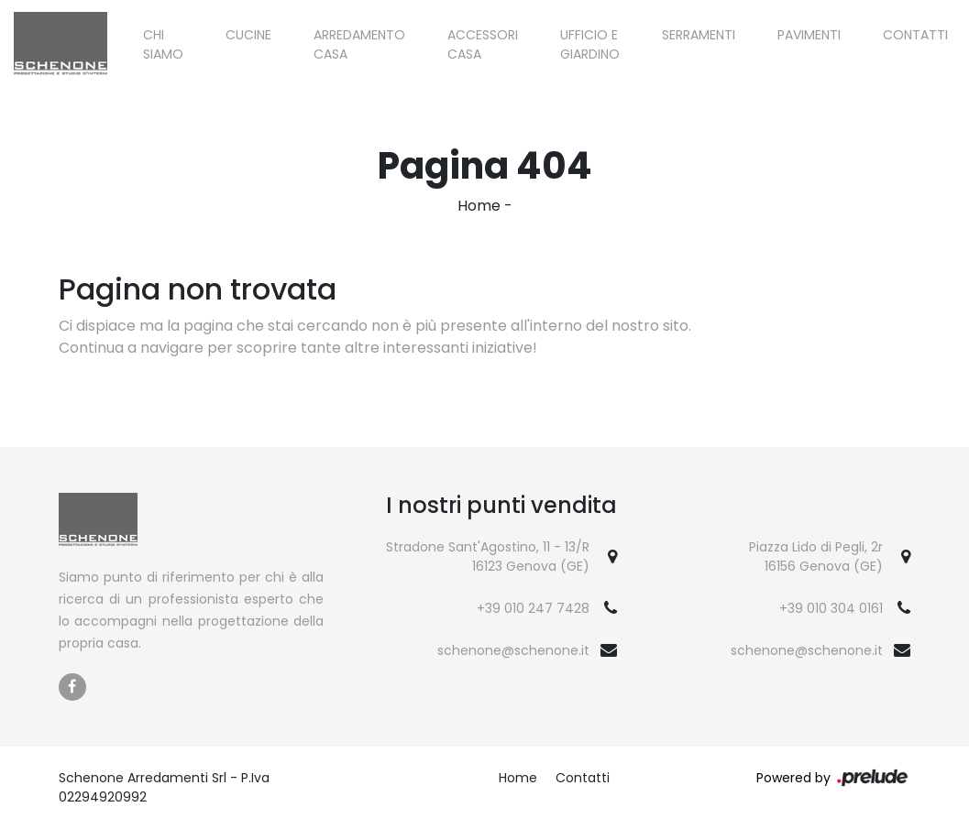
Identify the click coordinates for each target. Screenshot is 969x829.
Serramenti (698, 35)
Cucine (248, 35)
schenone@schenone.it (513, 650)
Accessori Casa (482, 44)
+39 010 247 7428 (533, 608)
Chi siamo (163, 44)
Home (479, 205)
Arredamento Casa (359, 44)
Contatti (915, 35)
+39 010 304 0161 (831, 608)
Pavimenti (809, 35)
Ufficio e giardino (590, 44)
